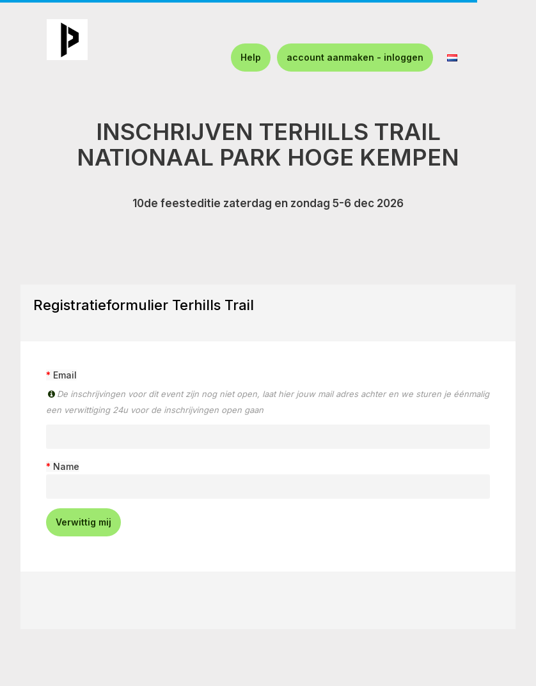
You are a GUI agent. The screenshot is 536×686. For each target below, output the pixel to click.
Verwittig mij (83, 522)
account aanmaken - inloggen (355, 57)
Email (65, 375)
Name (66, 466)
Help (250, 57)
